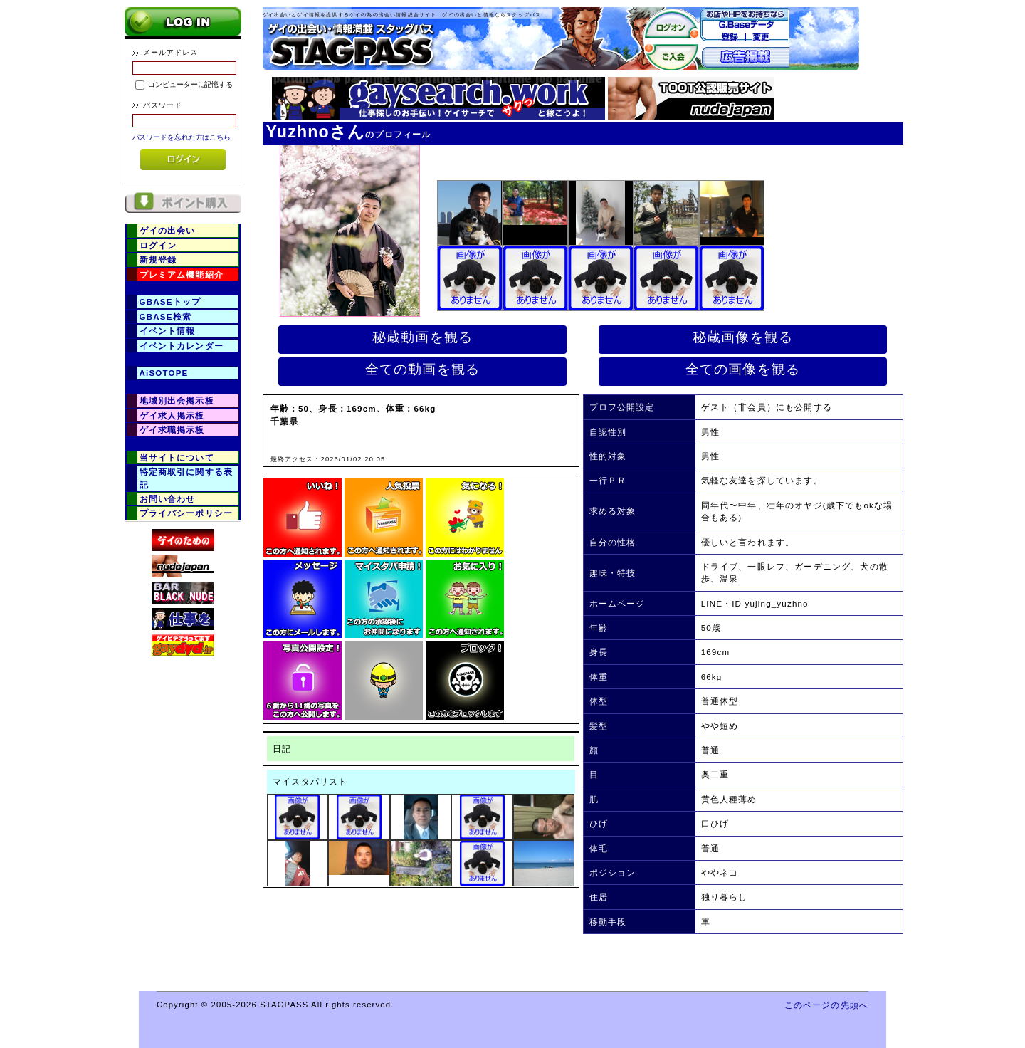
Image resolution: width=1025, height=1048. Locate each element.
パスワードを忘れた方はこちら (181, 137)
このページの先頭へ (826, 1005)
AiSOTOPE (164, 372)
